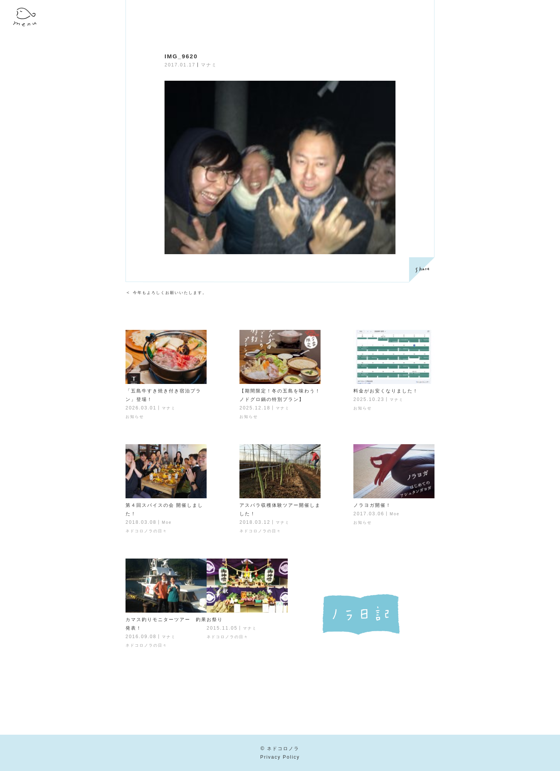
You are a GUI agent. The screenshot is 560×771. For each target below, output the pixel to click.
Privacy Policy (280, 757)
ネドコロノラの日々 (146, 531)
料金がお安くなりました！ (385, 391)
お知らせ (135, 416)
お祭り (215, 619)
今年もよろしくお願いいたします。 (170, 292)
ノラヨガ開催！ (372, 505)
